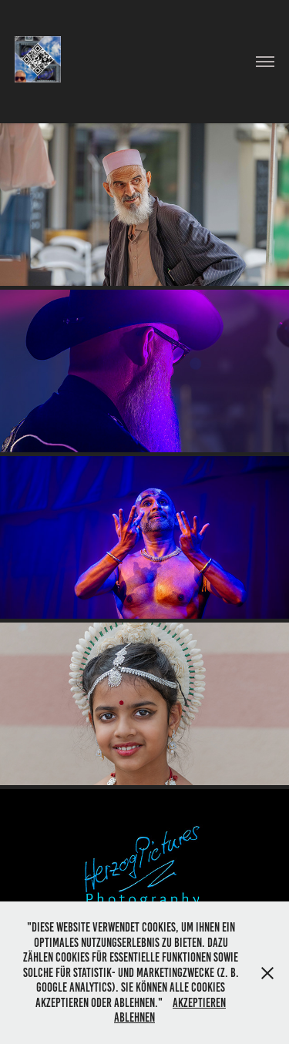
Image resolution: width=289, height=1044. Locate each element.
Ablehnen (134, 1017)
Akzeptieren (199, 1002)
